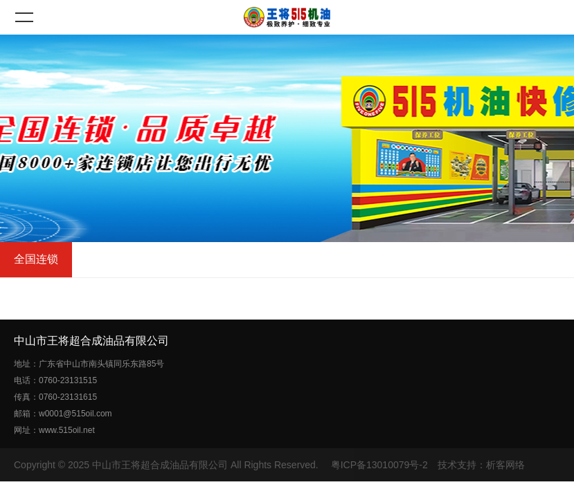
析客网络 (505, 464)
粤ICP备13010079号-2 (379, 464)
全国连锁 (36, 259)
